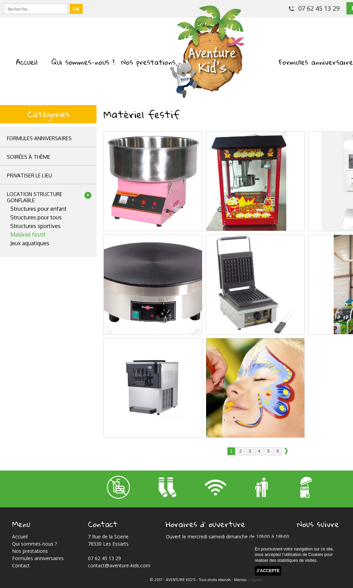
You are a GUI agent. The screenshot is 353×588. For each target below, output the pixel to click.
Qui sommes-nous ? (82, 62)
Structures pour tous (36, 217)
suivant (288, 451)
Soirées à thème (28, 157)
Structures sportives (35, 226)
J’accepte (268, 571)
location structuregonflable (34, 197)
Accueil (27, 62)
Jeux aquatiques (29, 243)
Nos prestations (148, 62)
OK (76, 9)
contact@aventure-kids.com (119, 565)
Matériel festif (28, 234)
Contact (21, 565)
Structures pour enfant (38, 208)
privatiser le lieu (29, 175)
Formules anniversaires (39, 138)
